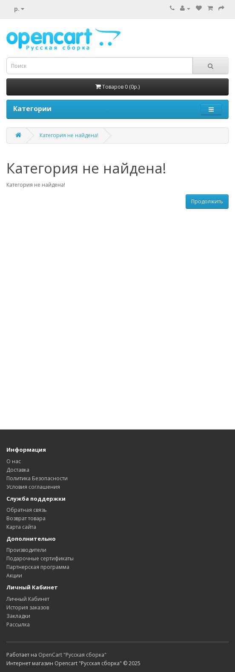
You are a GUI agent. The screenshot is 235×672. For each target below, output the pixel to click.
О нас (13, 461)
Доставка (17, 469)
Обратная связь (26, 509)
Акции (14, 575)
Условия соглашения (33, 486)
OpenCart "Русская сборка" (72, 654)
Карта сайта (21, 527)
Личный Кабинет (27, 599)
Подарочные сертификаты (40, 558)
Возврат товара (26, 518)
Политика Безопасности (37, 478)
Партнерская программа (37, 567)
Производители (26, 550)
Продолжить (207, 201)
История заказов (27, 607)
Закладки (18, 616)
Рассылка (18, 624)
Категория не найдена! (69, 135)
